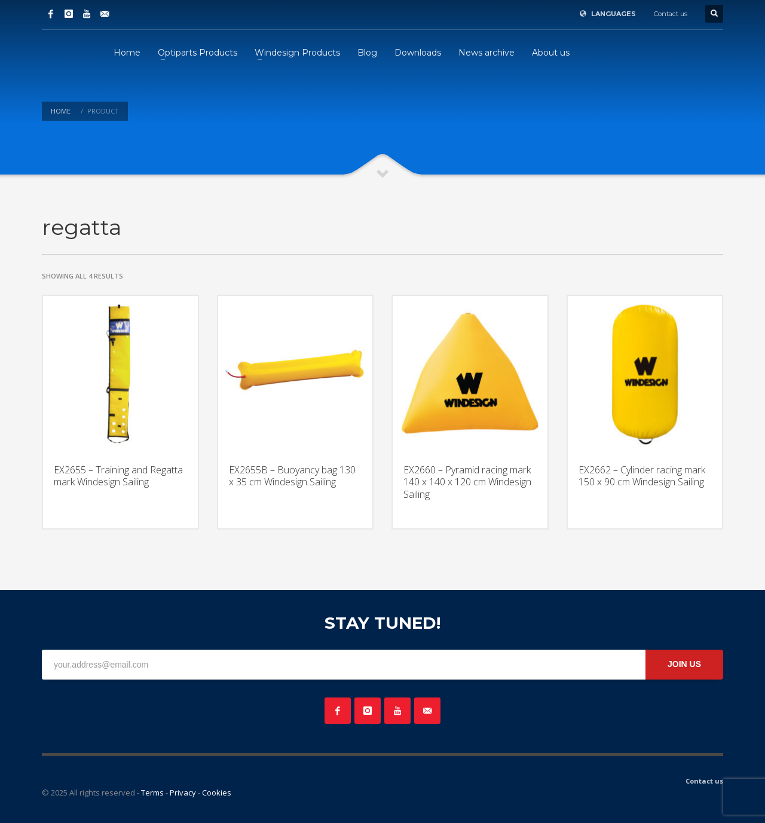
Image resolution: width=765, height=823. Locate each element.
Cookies (216, 792)
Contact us (670, 14)
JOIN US (684, 664)
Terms (152, 792)
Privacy (183, 792)
